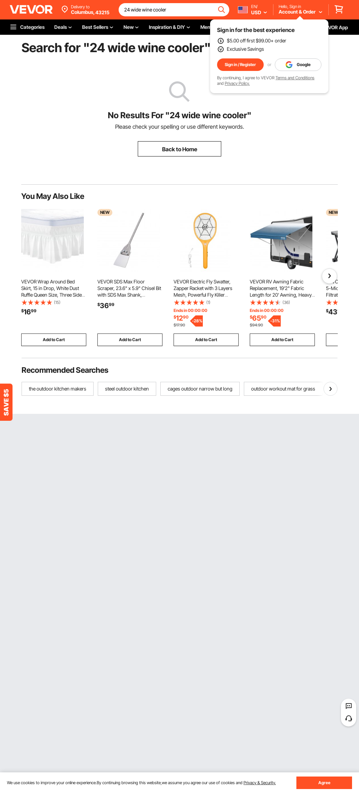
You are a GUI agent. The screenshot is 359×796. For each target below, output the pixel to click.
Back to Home (179, 149)
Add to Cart (54, 339)
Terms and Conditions (295, 77)
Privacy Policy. (237, 83)
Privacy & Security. (260, 782)
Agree (324, 782)
